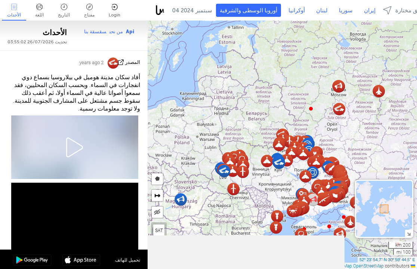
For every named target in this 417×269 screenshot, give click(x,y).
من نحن (116, 31)
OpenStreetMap (368, 266)
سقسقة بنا (95, 31)
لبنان (322, 10)
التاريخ (64, 11)
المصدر (132, 62)
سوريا (346, 10)
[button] (329, 226)
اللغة (39, 11)
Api (130, 31)
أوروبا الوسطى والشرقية (248, 10)
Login (114, 11)
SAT (159, 230)
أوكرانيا (296, 10)
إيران (370, 10)
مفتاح (89, 11)
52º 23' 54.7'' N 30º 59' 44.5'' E (387, 259)
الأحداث (14, 11)
